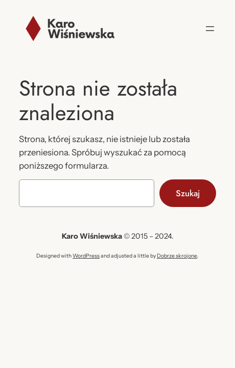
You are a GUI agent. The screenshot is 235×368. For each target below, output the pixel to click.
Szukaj (188, 193)
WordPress (86, 255)
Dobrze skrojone (177, 255)
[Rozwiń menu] (210, 28)
